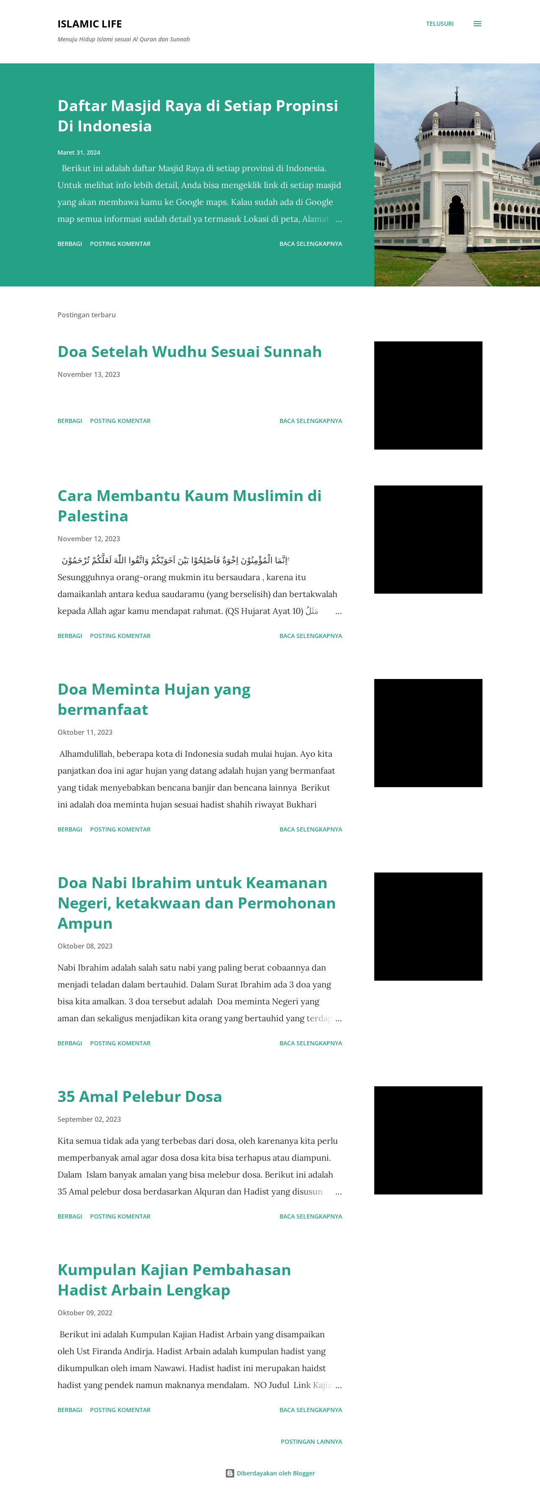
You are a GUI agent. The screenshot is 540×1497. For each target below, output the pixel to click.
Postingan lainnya (311, 1441)
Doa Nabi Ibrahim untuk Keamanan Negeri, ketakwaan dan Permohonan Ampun (197, 902)
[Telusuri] (440, 24)
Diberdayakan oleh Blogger (270, 1473)
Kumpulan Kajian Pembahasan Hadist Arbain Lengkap (174, 1279)
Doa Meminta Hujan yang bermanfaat (154, 699)
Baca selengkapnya (311, 244)
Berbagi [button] (70, 244)
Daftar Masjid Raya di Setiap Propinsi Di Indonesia (198, 115)
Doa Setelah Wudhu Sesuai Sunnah (190, 351)
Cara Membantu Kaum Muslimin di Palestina (190, 505)
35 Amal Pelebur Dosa (140, 1096)
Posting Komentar (120, 244)
